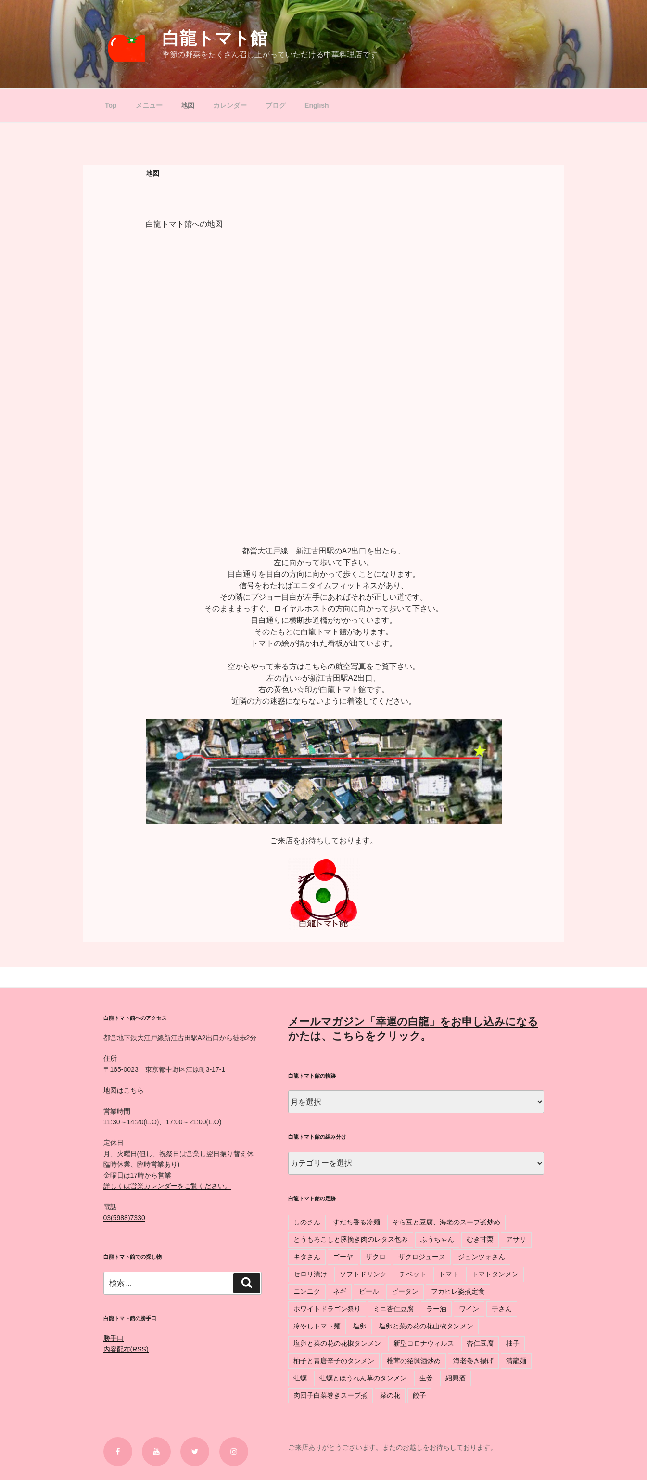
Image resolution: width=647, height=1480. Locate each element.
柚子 (513, 1343)
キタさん (306, 1257)
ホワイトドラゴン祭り (327, 1309)
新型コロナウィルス (423, 1343)
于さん (502, 1309)
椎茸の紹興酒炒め (414, 1360)
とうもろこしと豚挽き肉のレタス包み (350, 1239)
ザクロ (376, 1257)
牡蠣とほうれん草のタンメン (363, 1378)
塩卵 (360, 1326)
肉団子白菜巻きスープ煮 (330, 1395)
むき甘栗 (480, 1239)
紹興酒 (455, 1378)
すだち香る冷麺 (356, 1222)
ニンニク (306, 1291)
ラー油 (436, 1309)
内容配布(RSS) (126, 1349)
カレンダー (230, 105)
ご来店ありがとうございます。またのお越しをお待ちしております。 (397, 1447)
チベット (412, 1274)
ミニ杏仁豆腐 (393, 1309)
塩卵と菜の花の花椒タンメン (337, 1343)
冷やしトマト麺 (317, 1326)
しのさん (306, 1222)
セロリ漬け (310, 1274)
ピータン (405, 1291)
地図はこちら (123, 1090)
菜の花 (390, 1395)
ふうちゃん (437, 1239)
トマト (449, 1274)
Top (111, 105)
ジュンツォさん (481, 1257)
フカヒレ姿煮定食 (458, 1291)
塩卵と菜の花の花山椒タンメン (426, 1326)
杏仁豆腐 (480, 1343)
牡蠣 (300, 1378)
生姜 (426, 1378)
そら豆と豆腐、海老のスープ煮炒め (446, 1222)
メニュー (149, 105)
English (316, 105)
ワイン (469, 1309)
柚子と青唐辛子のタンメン (333, 1360)
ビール (369, 1291)
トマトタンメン (495, 1274)
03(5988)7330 (124, 1218)
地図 (187, 105)
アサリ (516, 1239)
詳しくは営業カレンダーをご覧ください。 (167, 1186)
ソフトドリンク (363, 1274)
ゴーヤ (343, 1257)
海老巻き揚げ (473, 1360)
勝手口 (113, 1338)
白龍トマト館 (214, 38)
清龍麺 (516, 1360)
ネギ (339, 1291)
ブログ (276, 105)
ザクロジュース (421, 1257)
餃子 (419, 1395)
